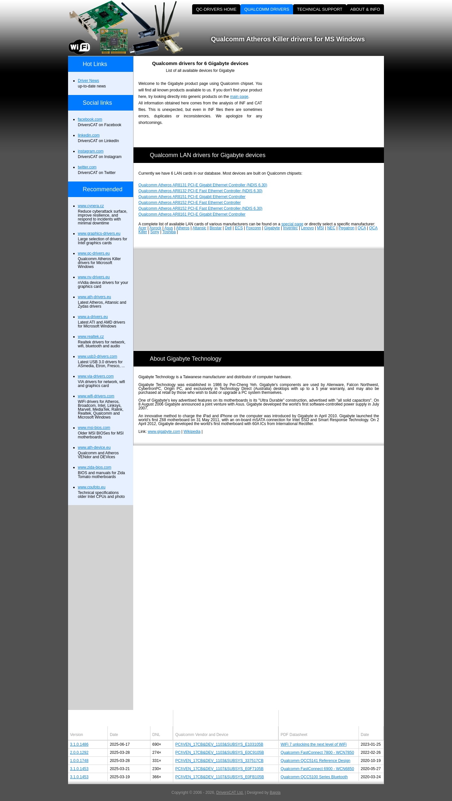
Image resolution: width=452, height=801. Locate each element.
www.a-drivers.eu (93, 317)
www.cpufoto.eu (92, 487)
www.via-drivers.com (96, 376)
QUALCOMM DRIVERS (266, 9)
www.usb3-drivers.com (97, 356)
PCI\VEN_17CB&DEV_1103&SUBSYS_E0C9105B (219, 752)
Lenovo (307, 228)
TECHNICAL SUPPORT (319, 9)
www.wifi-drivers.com (96, 396)
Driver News (88, 81)
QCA (362, 228)
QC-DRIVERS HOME (216, 9)
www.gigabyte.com (164, 431)
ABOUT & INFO (365, 9)
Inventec (290, 228)
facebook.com (90, 119)
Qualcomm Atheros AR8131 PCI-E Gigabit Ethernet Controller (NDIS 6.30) (202, 185)
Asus (168, 228)
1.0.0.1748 (79, 760)
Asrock (155, 228)
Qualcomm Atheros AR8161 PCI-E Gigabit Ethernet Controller (192, 214)
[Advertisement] (328, 101)
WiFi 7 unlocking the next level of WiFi (314, 744)
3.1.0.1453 (79, 769)
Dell (228, 228)
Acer (142, 228)
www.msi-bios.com (94, 428)
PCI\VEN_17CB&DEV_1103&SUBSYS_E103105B (219, 744)
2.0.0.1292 (79, 752)
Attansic (199, 228)
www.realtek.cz (91, 337)
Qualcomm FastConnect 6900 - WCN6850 (317, 769)
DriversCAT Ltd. (230, 792)
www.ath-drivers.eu (94, 297)
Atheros (182, 228)
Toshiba (169, 232)
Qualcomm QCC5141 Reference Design (315, 760)
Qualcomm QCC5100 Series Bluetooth (314, 777)
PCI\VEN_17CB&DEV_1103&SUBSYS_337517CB (219, 760)
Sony (154, 232)
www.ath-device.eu (94, 447)
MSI (320, 228)
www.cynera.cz (91, 206)
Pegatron (347, 228)
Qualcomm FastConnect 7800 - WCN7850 (317, 752)
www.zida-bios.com (94, 467)
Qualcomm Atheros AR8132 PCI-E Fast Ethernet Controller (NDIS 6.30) (200, 191)
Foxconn (253, 228)
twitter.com (87, 167)
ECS (239, 228)
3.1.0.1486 (79, 744)
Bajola (275, 792)
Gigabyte (272, 228)
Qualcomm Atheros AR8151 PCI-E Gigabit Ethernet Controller (192, 196)
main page (239, 96)
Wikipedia (192, 431)
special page (292, 224)
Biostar (215, 228)
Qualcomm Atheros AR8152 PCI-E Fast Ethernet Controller (189, 202)
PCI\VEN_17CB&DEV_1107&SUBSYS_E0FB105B (219, 777)
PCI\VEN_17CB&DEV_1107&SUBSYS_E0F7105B (219, 769)
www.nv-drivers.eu (94, 277)
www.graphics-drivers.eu (99, 233)
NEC (331, 228)
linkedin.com (89, 135)
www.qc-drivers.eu (94, 253)
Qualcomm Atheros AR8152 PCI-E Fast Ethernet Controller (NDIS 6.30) (200, 208)
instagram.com (91, 151)
